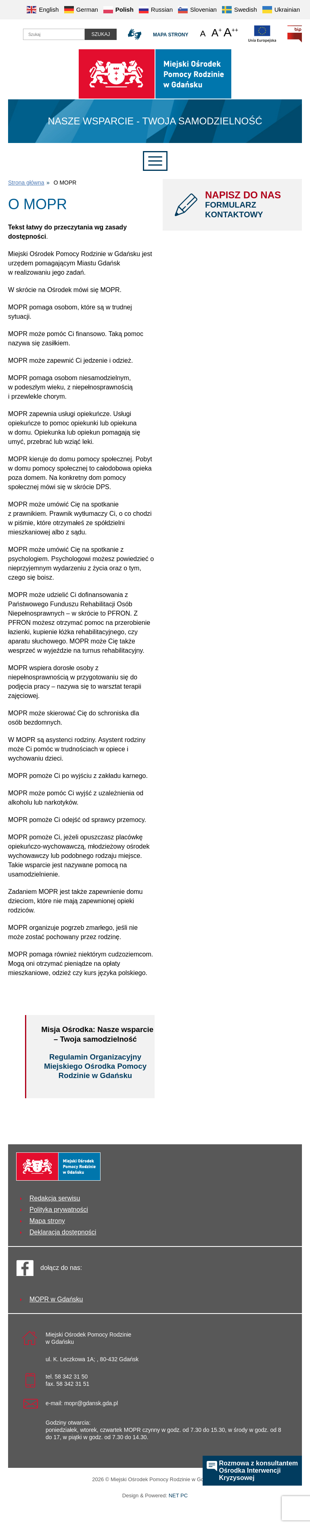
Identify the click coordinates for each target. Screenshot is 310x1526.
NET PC (178, 1496)
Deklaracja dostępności (62, 1232)
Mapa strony (170, 35)
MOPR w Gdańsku (56, 1299)
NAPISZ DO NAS (247, 204)
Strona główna (26, 182)
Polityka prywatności (58, 1209)
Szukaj (100, 34)
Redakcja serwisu (54, 1198)
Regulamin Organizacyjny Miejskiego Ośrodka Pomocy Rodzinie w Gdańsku (95, 1066)
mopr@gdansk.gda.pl (91, 1403)
